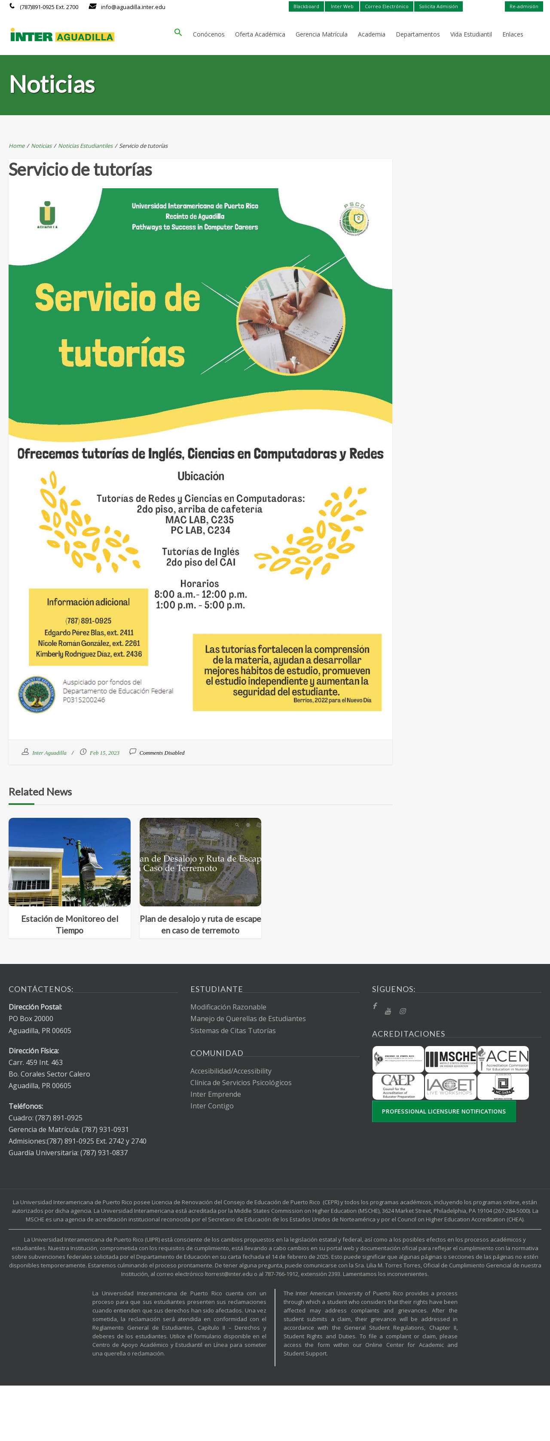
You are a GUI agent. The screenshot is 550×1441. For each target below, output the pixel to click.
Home (16, 146)
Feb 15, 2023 (104, 753)
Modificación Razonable (228, 1007)
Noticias (41, 146)
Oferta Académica (260, 34)
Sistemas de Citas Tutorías (233, 1030)
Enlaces (512, 34)
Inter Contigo (212, 1106)
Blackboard (306, 6)
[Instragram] (402, 1011)
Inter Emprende (215, 1094)
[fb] (374, 1006)
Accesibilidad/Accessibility (231, 1071)
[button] (178, 34)
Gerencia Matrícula (322, 34)
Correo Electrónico (387, 6)
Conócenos (209, 34)
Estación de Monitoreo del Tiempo (69, 924)
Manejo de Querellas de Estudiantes (248, 1018)
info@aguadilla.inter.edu (133, 7)
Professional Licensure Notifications (444, 1111)
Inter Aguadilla (49, 753)
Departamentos (418, 34)
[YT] (388, 1011)
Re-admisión (524, 6)
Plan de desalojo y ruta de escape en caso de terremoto (200, 924)
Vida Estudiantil (471, 34)
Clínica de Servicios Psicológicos (241, 1082)
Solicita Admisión (438, 6)
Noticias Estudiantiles (85, 146)
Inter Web (342, 6)
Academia (371, 34)
